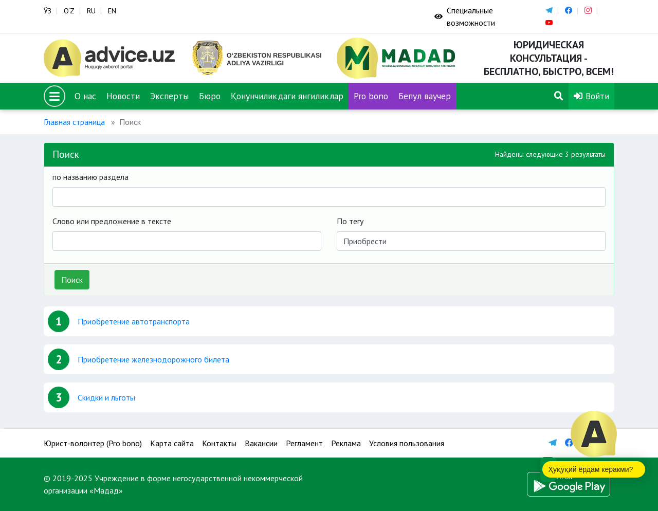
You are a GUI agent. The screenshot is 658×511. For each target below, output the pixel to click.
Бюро (210, 96)
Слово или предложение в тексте (111, 221)
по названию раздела (90, 177)
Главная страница (74, 122)
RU (91, 10)
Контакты (219, 443)
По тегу (350, 221)
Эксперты (169, 96)
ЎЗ (47, 10)
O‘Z (69, 10)
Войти (591, 96)
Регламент (304, 443)
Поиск (72, 280)
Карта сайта (172, 443)
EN (112, 10)
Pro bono (371, 96)
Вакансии (261, 443)
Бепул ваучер (424, 96)
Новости (123, 96)
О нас (85, 96)
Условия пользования (406, 443)
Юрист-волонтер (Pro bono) (93, 443)
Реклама (346, 443)
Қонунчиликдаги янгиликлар (287, 96)
